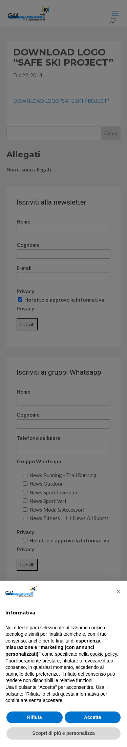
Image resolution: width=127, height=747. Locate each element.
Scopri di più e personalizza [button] (63, 733)
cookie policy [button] (103, 654)
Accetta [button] (92, 717)
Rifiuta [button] (34, 717)
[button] (118, 591)
